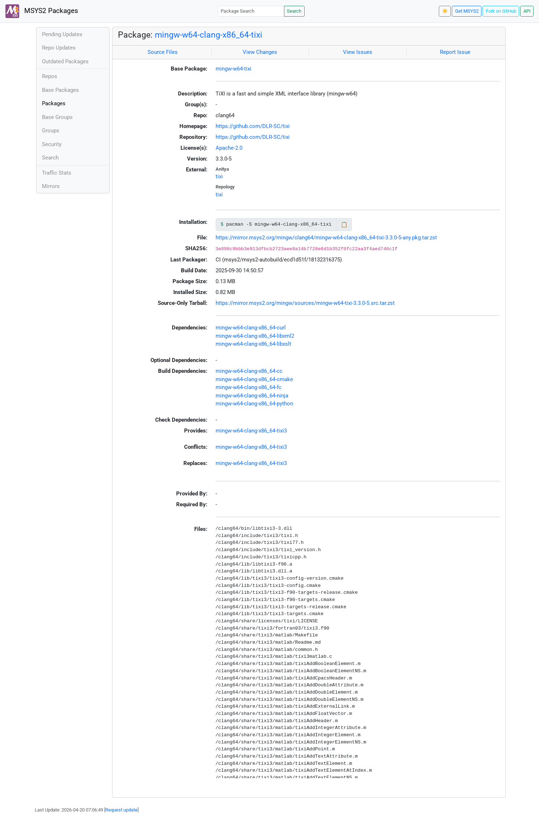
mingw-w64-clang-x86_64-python (254, 403)
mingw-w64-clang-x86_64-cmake (254, 379)
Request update (121, 810)
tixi (219, 176)
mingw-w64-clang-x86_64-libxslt (253, 344)
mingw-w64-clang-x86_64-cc (249, 371)
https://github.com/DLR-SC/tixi (253, 126)
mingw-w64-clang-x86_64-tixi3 (251, 430)
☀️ (445, 11)
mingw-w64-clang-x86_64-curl (251, 327)
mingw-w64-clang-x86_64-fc (248, 387)
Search (294, 11)
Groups (50, 130)
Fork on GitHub (501, 11)
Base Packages (60, 90)
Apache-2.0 (229, 148)
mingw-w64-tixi (233, 68)
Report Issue (455, 52)
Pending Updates (62, 34)
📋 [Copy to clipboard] (344, 224)
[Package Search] (251, 11)
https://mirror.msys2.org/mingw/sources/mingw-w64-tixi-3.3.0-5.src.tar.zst (305, 303)
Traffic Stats (56, 173)
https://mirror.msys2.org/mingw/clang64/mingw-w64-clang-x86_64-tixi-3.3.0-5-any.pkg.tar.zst (326, 237)
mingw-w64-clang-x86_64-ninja (252, 395)
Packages (53, 103)
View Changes (260, 52)
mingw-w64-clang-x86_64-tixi (208, 34)
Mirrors (51, 186)
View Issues (357, 52)
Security (51, 144)
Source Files (163, 52)
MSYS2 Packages (41, 11)
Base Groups (57, 117)
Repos (49, 76)
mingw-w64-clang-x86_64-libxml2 (255, 336)
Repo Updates (59, 47)
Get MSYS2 (467, 11)
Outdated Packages (65, 61)
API (527, 11)
